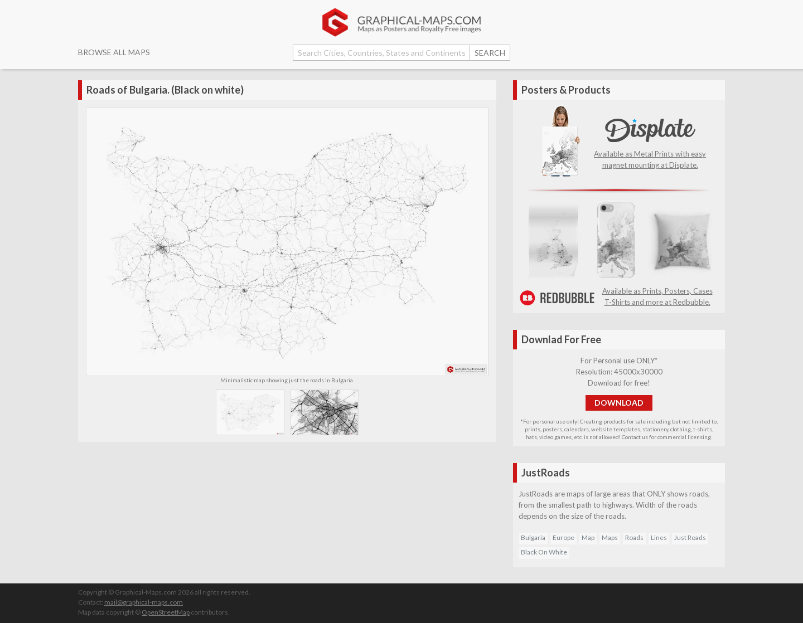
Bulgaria (533, 537)
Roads (634, 537)
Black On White (544, 552)
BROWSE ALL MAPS (114, 52)
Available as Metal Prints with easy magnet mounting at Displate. (650, 153)
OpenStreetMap (166, 612)
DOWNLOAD (619, 402)
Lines (659, 537)
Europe (563, 537)
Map (588, 537)
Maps (610, 537)
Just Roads (690, 537)
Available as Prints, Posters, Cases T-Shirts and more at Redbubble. (619, 290)
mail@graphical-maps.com (143, 602)
